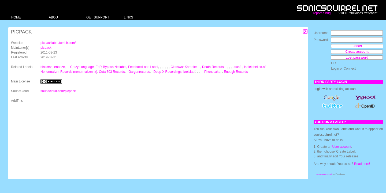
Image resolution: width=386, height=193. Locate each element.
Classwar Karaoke (183, 67)
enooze (59, 67)
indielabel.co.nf (255, 67)
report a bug (322, 13)
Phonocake (212, 72)
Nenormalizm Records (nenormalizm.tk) (68, 72)
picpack (45, 48)
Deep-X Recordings (168, 72)
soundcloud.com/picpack (58, 91)
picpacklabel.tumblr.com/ (58, 43)
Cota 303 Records (112, 72)
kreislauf (189, 72)
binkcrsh (46, 67)
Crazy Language (82, 67)
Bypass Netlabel (114, 67)
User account (341, 147)
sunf (238, 67)
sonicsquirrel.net (324, 174)
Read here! (362, 164)
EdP (98, 67)
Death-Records (213, 67)
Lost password (357, 57)
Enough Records (236, 72)
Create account (357, 52)
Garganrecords (139, 72)
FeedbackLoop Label (143, 67)
